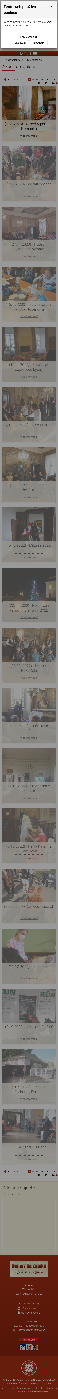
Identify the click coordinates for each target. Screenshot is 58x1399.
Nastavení (20, 42)
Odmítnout (38, 42)
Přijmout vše (28, 36)
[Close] (51, 6)
